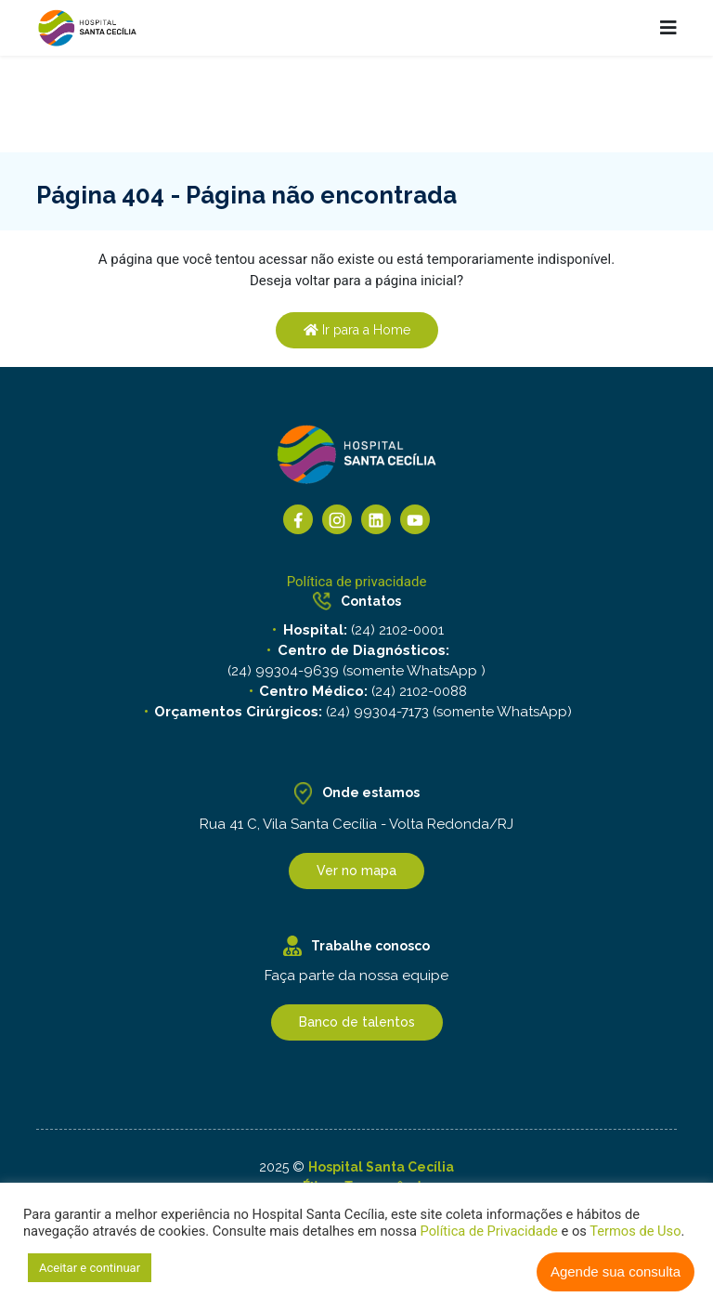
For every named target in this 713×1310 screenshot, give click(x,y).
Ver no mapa (356, 870)
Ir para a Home (357, 329)
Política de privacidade (357, 581)
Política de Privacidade (489, 1231)
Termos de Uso (634, 1231)
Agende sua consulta (616, 1271)
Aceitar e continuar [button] (89, 1268)
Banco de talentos (357, 1022)
